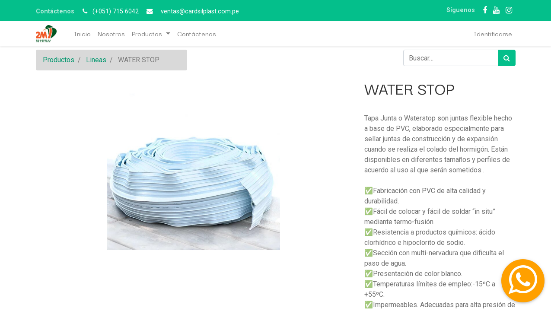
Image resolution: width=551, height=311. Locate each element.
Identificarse (493, 33)
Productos (58, 60)
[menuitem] (82, 33)
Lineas (96, 60)
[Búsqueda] (507, 58)
